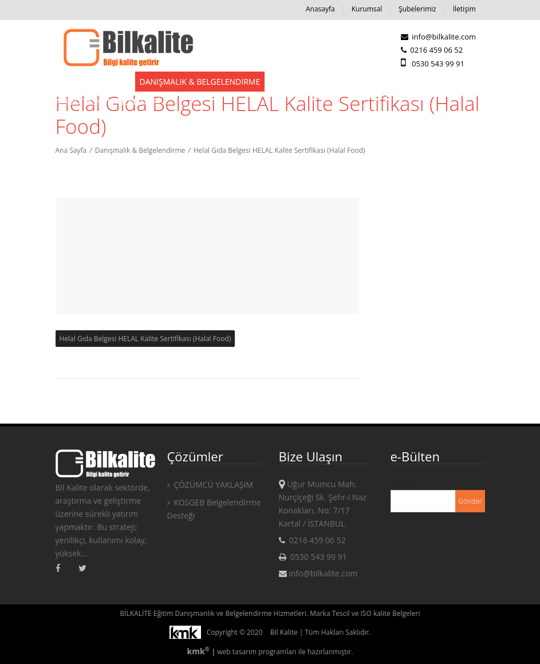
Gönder (470, 501)
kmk (199, 651)
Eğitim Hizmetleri (306, 81)
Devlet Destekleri (93, 81)
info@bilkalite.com (438, 36)
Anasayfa (320, 9)
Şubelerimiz (417, 9)
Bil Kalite (284, 632)
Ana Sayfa (71, 150)
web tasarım (237, 652)
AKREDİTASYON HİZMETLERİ (108, 101)
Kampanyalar (381, 81)
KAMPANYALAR (447, 81)
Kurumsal (367, 9)
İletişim (464, 9)
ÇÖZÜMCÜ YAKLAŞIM (210, 484)
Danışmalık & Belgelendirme (200, 81)
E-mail (402, 481)
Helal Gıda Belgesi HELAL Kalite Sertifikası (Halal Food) (279, 150)
